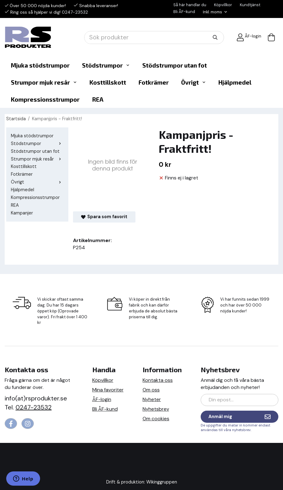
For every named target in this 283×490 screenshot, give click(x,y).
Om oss (151, 389)
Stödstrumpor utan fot (174, 65)
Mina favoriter (108, 389)
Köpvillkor (223, 4)
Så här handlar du (189, 4)
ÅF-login (248, 37)
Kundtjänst (250, 4)
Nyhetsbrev (156, 409)
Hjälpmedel (234, 82)
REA (97, 99)
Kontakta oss (158, 380)
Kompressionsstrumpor (45, 99)
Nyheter (152, 399)
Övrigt (193, 82)
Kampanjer (22, 213)
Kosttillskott (107, 82)
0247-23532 (75, 12)
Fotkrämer (154, 82)
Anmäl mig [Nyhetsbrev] (239, 417)
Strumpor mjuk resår (44, 82)
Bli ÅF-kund (184, 11)
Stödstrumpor (106, 65)
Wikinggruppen (161, 482)
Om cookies (156, 418)
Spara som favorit (104, 216)
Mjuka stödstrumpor (40, 65)
